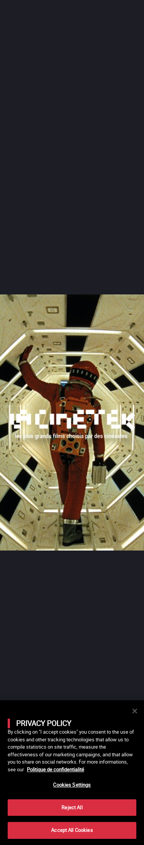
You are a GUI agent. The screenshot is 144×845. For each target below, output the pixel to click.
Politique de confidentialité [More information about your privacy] (55, 769)
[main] (72, 772)
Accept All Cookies (72, 830)
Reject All (71, 807)
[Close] (134, 711)
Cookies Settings (72, 784)
